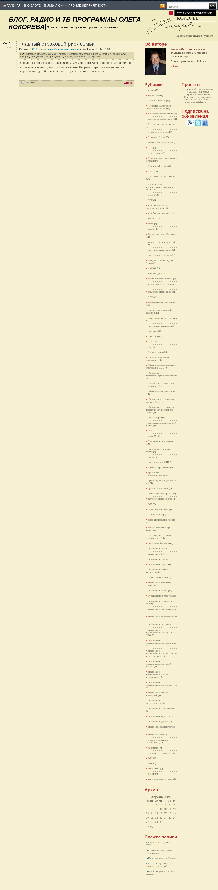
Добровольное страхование (161, 176)
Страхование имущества (160, 595)
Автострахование (156, 100)
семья (59, 56)
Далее (128, 83)
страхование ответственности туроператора (161, 683)
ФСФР (151, 774)
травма (96, 56)
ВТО (150, 147)
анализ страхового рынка (160, 113)
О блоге (34, 5)
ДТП (150, 200)
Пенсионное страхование (160, 441)
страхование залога (157, 590)
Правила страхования (159, 467)
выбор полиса (155, 153)
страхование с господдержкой (154, 701)
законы (151, 218)
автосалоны (154, 95)
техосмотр (153, 747)
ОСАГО (152, 436)
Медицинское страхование (161, 302)
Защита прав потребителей (161, 234)
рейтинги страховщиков (160, 498)
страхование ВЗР (156, 553)
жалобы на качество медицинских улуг (157, 206)
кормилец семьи (110, 54)
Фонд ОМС (154, 768)
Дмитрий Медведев (158, 166)
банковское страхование (160, 118)
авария (151, 90)
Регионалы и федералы (159, 493)
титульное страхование (159, 753)
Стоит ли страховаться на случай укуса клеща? (160, 864)
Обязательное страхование (161, 391)
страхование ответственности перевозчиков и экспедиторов (161, 653)
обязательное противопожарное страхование (161, 374)
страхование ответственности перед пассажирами (157, 674)
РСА (150, 504)
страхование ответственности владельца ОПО (160, 632)
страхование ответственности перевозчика (161, 641)
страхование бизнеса (158, 548)
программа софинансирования (155, 473)
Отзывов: (31, 82)
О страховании (44, 49)
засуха (151, 229)
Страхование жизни (66, 49)
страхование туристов (159, 716)
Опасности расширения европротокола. (159, 851)
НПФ (150, 341)
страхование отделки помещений (157, 694)
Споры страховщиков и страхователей (159, 536)
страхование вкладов (158, 559)
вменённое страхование (160, 142)
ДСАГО (152, 194)
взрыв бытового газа (158, 132)
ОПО (150, 430)
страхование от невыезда (160, 624)
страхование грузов (157, 564)
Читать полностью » (91, 71)
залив (150, 223)
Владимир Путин (156, 137)
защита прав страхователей (161, 242)
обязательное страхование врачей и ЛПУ (160, 400)
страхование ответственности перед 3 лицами (158, 664)
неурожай (153, 331)
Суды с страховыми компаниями (157, 741)
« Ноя (151, 826)
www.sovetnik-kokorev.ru (198, 102)
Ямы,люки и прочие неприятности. (77, 5)
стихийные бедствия (158, 543)
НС (32, 49)
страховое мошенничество (161, 726)
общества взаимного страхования (157, 358)
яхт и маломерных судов (160, 779)
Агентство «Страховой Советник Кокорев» (158, 107)
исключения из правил (159, 255)
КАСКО (152, 268)
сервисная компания (158, 509)
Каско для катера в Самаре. (162, 858)
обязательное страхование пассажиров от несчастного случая (160, 410)
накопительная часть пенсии (162, 318)
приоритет (43, 56)
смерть (68, 56)
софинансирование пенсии (161, 519)
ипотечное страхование (160, 249)
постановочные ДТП (158, 462)
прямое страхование (158, 488)
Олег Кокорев (155, 417)
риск (52, 56)
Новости (152, 336)
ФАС (150, 763)
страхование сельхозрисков (161, 708)
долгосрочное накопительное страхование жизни (160, 187)
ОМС (33, 56)
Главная (14, 5)
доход (62, 54)
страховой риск (82, 56)
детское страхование (39, 54)
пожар (151, 456)
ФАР (150, 758)
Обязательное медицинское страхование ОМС (161, 366)
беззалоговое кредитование (161, 124)
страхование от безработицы (162, 616)
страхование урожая (158, 721)
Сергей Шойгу (155, 514)
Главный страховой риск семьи (57, 44)
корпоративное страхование (162, 284)
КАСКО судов (155, 273)
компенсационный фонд (160, 278)
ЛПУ (150, 297)
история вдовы (91, 54)
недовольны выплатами (160, 325)
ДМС (55, 54)
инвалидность (74, 54)
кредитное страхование (159, 291)
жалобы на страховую (159, 213)
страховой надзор (157, 734)
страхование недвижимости (162, 608)
